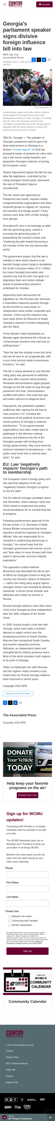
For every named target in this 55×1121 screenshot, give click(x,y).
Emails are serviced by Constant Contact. (24, 942)
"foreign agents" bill (23, 149)
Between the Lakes (22, 916)
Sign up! (27, 951)
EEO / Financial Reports (17, 1063)
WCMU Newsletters (22, 925)
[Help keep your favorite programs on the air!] (27, 759)
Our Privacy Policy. (35, 943)
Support (9, 1076)
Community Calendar (27, 1001)
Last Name (12, 897)
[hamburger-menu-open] (4, 4)
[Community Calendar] (27, 981)
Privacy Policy (12, 1057)
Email (9, 868)
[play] (4, 1117)
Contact (9, 1051)
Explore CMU (12, 1082)
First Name (12, 882)
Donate (46, 4)
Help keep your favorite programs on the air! (27, 785)
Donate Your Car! (27, 795)
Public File (10, 1070)
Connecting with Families (25, 920)
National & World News (18, 693)
